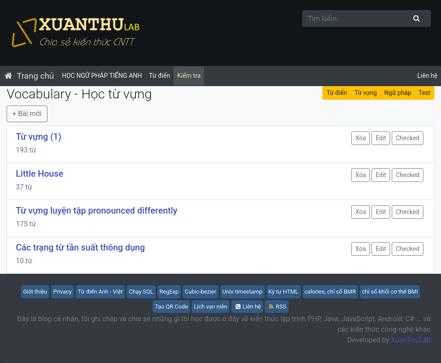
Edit (380, 138)
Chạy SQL (141, 291)
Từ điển (159, 76)
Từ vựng (365, 92)
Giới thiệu (35, 291)
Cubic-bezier (200, 291)
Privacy (62, 291)
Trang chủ (35, 76)
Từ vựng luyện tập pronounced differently (96, 210)
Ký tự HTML (284, 291)
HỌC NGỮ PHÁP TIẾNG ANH (102, 76)
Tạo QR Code (171, 306)
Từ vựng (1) (38, 136)
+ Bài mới (27, 113)
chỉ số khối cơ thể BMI (390, 291)
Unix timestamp (242, 291)
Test (424, 92)
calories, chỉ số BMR (330, 291)
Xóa (360, 138)
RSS (277, 306)
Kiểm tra (188, 76)
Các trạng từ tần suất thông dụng (80, 247)
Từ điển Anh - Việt (100, 291)
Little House (39, 173)
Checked (407, 138)
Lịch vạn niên (210, 306)
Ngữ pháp (397, 92)
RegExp (169, 291)
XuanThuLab (410, 340)
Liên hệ (427, 76)
